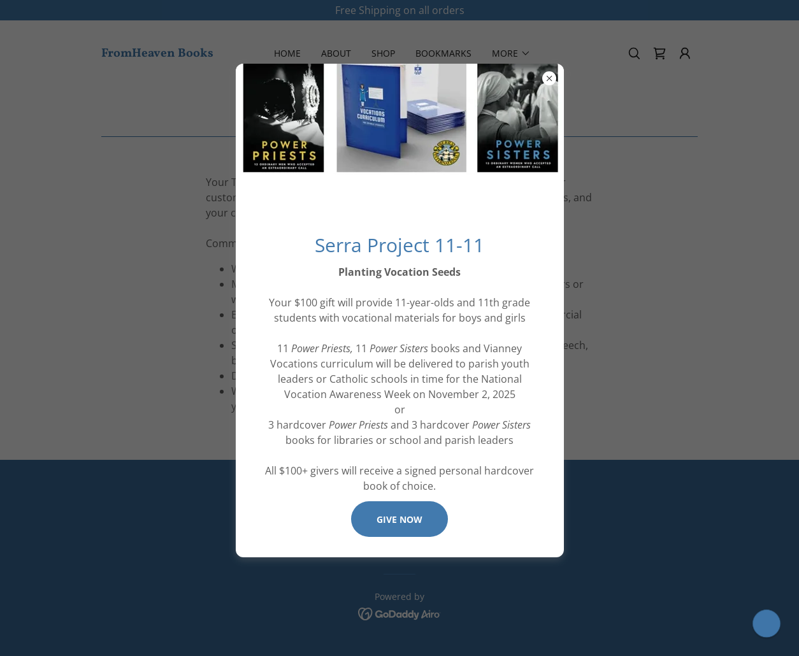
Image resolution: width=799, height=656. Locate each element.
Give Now (399, 519)
